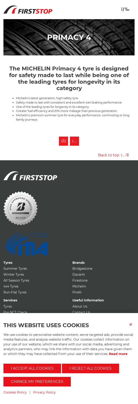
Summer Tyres (15, 269)
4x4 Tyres (11, 286)
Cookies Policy (15, 392)
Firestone (80, 280)
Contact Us (81, 312)
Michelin (79, 286)
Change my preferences (37, 381)
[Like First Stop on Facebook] (63, 141)
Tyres (7, 306)
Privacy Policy (44, 392)
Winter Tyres (13, 274)
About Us (79, 306)
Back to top (113, 155)
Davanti (78, 274)
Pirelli (77, 292)
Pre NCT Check (15, 312)
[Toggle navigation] (125, 9)
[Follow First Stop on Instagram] (74, 141)
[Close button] (132, 327)
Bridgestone (82, 269)
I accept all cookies (32, 368)
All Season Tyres (16, 280)
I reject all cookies (90, 368)
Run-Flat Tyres (15, 292)
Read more (118, 354)
